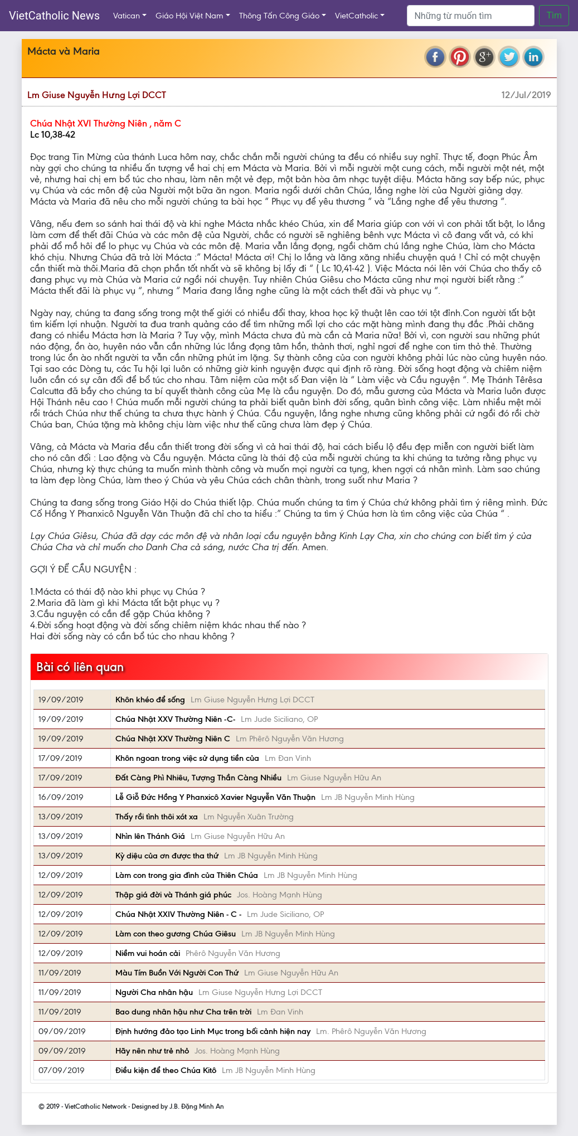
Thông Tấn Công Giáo (279, 16)
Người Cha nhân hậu (154, 992)
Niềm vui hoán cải (147, 953)
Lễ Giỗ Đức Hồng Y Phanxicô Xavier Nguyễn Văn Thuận (215, 797)
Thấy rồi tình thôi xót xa (156, 817)
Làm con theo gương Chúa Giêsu (175, 934)
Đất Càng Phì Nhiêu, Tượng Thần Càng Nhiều (198, 778)
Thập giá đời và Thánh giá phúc (173, 895)
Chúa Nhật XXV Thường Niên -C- (175, 719)
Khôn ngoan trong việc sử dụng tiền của (187, 758)
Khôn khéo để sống (150, 700)
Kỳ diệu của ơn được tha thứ (166, 856)
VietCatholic (356, 16)
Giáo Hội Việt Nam (190, 16)
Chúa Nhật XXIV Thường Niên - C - (178, 914)
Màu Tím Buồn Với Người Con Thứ (177, 973)
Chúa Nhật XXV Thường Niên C (172, 739)
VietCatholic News (54, 15)
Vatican (126, 16)
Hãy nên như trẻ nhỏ (152, 1051)
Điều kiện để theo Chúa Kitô (165, 1070)
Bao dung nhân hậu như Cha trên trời (183, 1012)
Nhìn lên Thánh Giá (150, 836)
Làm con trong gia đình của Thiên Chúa (186, 875)
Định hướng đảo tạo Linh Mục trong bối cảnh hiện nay (212, 1031)
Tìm (554, 15)
